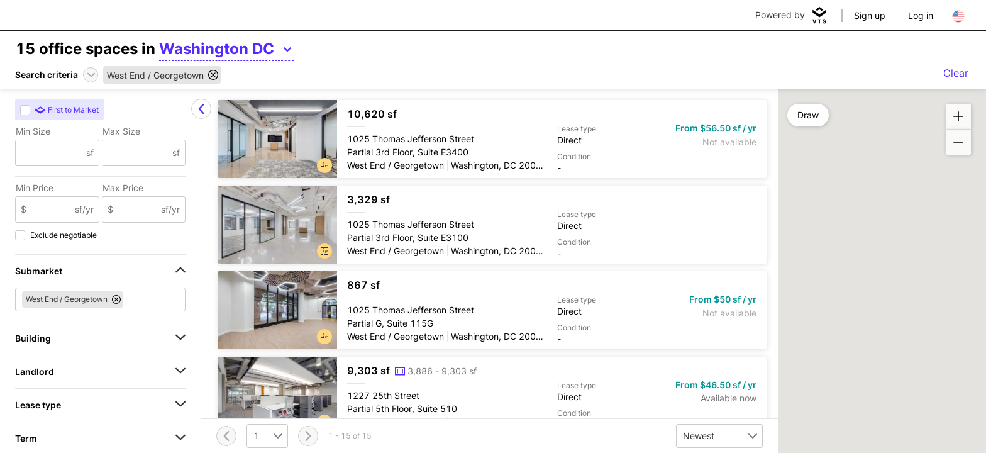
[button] (324, 165)
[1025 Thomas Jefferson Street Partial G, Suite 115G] (492, 310)
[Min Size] (51, 152)
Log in (920, 15)
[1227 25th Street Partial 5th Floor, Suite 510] (492, 395)
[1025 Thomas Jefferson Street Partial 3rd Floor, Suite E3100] (492, 224)
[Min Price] (50, 209)
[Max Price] (137, 209)
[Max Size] (137, 152)
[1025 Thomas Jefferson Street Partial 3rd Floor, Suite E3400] (492, 139)
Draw (808, 114)
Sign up (869, 15)
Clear (955, 73)
